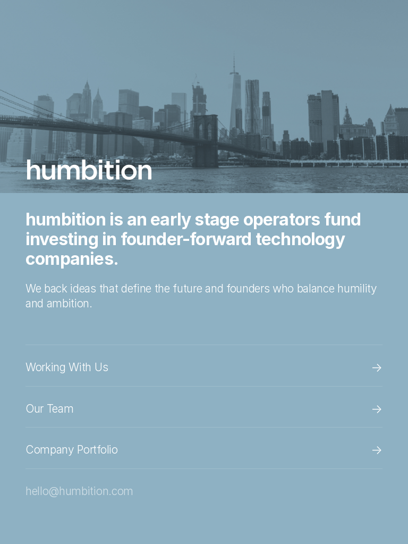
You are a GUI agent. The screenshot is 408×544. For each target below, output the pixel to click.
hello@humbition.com (79, 491)
